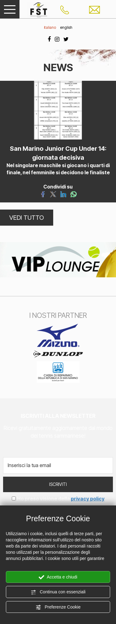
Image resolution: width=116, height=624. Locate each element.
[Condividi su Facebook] (43, 194)
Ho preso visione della (61, 499)
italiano (50, 27)
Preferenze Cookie (58, 607)
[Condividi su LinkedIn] (63, 194)
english (66, 27)
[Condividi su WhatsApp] (73, 194)
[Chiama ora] (64, 9)
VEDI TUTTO (26, 217)
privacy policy (88, 499)
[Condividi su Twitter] (53, 194)
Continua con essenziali (58, 592)
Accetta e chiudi (58, 577)
